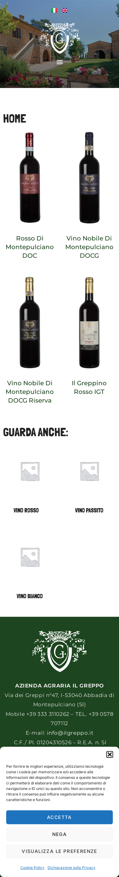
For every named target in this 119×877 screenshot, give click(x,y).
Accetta (59, 817)
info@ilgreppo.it (70, 733)
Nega (59, 834)
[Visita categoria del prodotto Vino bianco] (30, 566)
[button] (110, 754)
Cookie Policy (32, 867)
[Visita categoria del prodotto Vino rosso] (30, 481)
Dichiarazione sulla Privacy (72, 867)
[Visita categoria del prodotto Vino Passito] (89, 481)
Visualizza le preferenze (59, 851)
